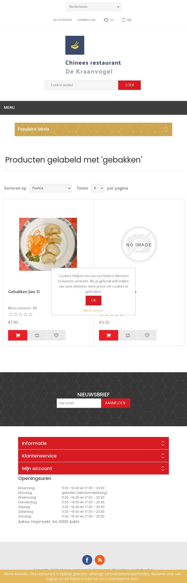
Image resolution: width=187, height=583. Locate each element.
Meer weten (93, 311)
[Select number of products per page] (97, 188)
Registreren (62, 20)
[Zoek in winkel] (81, 85)
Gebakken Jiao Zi (24, 291)
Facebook (87, 560)
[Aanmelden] (79, 403)
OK (93, 300)
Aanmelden (86, 20)
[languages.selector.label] (93, 7)
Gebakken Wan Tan (117, 291)
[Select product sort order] (50, 188)
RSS (100, 560)
